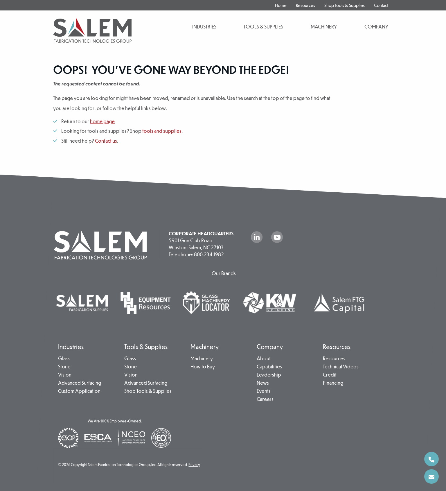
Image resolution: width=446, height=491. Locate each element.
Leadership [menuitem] (269, 375)
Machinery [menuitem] (204, 346)
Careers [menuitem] (265, 399)
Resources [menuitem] (305, 5)
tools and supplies (161, 131)
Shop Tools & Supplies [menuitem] (344, 5)
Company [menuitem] (270, 346)
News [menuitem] (263, 383)
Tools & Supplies (263, 27)
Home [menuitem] (281, 5)
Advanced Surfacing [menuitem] (79, 383)
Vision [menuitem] (64, 375)
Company (376, 27)
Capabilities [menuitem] (269, 367)
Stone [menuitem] (64, 367)
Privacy (194, 465)
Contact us (106, 141)
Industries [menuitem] (71, 346)
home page (102, 121)
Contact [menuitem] (381, 5)
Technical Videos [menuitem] (341, 367)
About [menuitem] (264, 358)
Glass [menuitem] (64, 358)
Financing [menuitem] (333, 383)
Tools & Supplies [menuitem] (146, 346)
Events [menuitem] (264, 391)
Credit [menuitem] (330, 375)
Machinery (324, 27)
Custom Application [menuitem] (79, 391)
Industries (204, 27)
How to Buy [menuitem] (202, 367)
